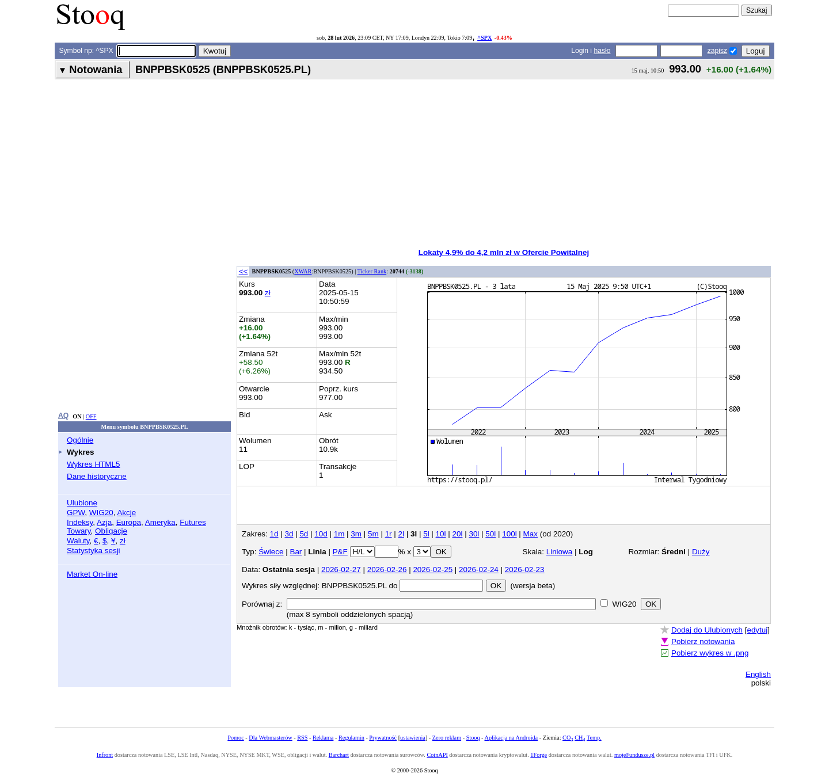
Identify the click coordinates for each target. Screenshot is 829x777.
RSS (302, 737)
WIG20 (101, 512)
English (758, 674)
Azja (104, 522)
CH (580, 737)
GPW (76, 512)
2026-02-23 (525, 569)
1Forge (538, 755)
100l (509, 534)
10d (320, 534)
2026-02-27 (341, 569)
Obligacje (111, 531)
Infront (105, 755)
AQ (63, 416)
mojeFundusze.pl (634, 755)
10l (441, 534)
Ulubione (82, 502)
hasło (602, 51)
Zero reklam (446, 737)
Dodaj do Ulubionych (707, 630)
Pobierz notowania (703, 641)
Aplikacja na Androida (511, 737)
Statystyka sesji (93, 550)
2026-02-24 (479, 569)
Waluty (78, 540)
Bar (296, 551)
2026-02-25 (432, 569)
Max (530, 534)
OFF (91, 416)
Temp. (594, 737)
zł (123, 540)
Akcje (126, 512)
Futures (193, 522)
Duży (701, 551)
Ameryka (160, 522)
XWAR (302, 271)
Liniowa (559, 551)
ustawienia (412, 737)
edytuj (757, 630)
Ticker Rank (372, 271)
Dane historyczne (97, 476)
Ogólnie (80, 440)
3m (356, 534)
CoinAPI (437, 755)
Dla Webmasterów (270, 737)
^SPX (484, 38)
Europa (128, 522)
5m (373, 534)
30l (474, 534)
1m (339, 534)
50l (490, 534)
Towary (79, 531)
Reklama (323, 737)
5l (426, 534)
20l (457, 534)
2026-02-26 (387, 569)
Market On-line (92, 574)
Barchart (339, 755)
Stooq (473, 737)
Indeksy (80, 522)
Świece (270, 551)
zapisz (717, 51)
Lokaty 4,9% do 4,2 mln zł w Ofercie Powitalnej (504, 252)
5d (303, 534)
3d (288, 534)
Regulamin (351, 737)
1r (388, 534)
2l (401, 534)
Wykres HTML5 (93, 464)
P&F (340, 551)
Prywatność (383, 737)
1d (274, 534)
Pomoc (235, 737)
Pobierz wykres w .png (709, 653)
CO (567, 737)
